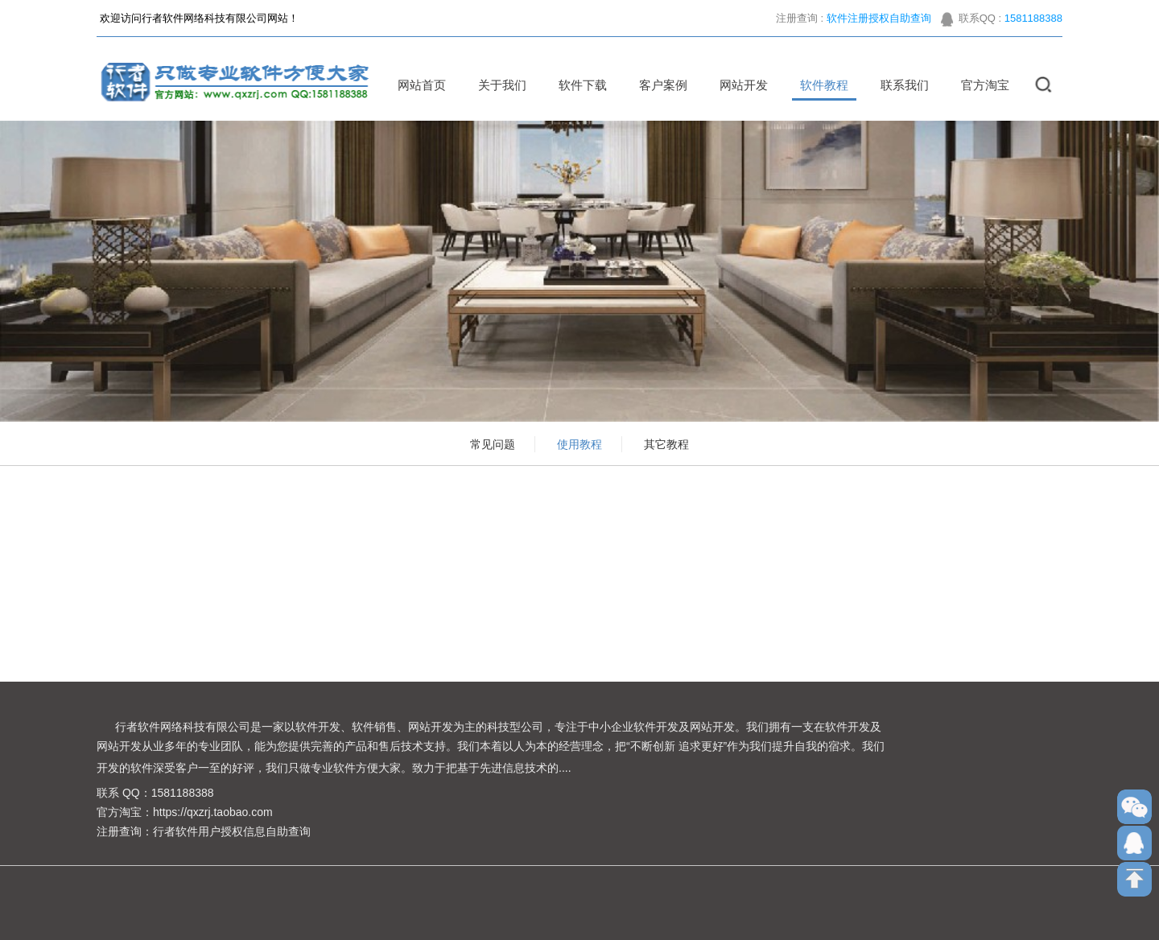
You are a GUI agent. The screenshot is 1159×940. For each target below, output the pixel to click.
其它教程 (666, 444)
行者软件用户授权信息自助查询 (232, 831)
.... (565, 767)
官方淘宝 (979, 85)
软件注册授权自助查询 (879, 24)
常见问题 (492, 444)
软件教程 (818, 85)
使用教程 (579, 444)
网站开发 (738, 85)
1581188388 (1033, 24)
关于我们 (496, 85)
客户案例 (657, 85)
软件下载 (577, 85)
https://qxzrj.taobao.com (213, 812)
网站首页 (416, 85)
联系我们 (899, 85)
